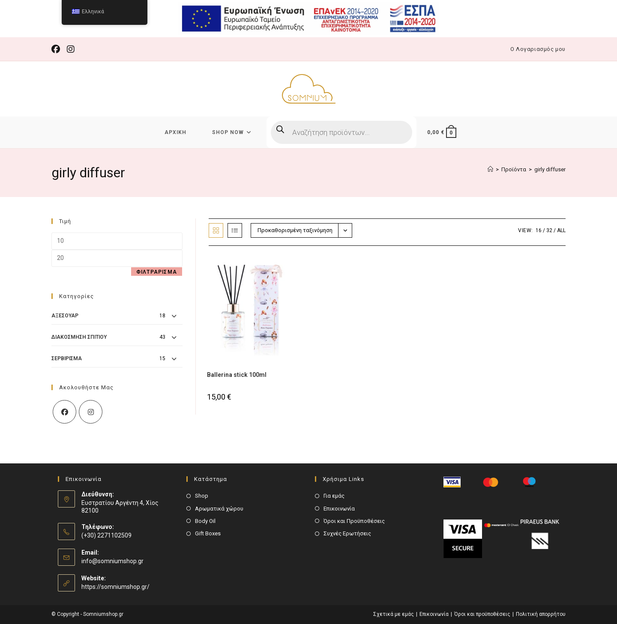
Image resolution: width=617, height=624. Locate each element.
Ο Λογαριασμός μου (538, 49)
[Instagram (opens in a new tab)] (70, 49)
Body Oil (205, 521)
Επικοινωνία (339, 508)
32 (549, 230)
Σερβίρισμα (66, 358)
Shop (201, 496)
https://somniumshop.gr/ (115, 586)
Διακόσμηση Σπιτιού (79, 337)
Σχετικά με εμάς (393, 614)
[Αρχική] (490, 169)
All (561, 230)
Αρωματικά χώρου (219, 508)
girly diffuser (550, 169)
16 (539, 230)
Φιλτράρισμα (156, 272)
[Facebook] (64, 412)
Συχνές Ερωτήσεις (347, 533)
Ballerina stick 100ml (237, 374)
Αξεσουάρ (64, 316)
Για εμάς (333, 496)
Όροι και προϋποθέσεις (482, 614)
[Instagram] (90, 412)
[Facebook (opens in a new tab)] (57, 49)
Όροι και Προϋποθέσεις (354, 521)
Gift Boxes (208, 533)
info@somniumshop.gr (112, 561)
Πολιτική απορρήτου (541, 614)
